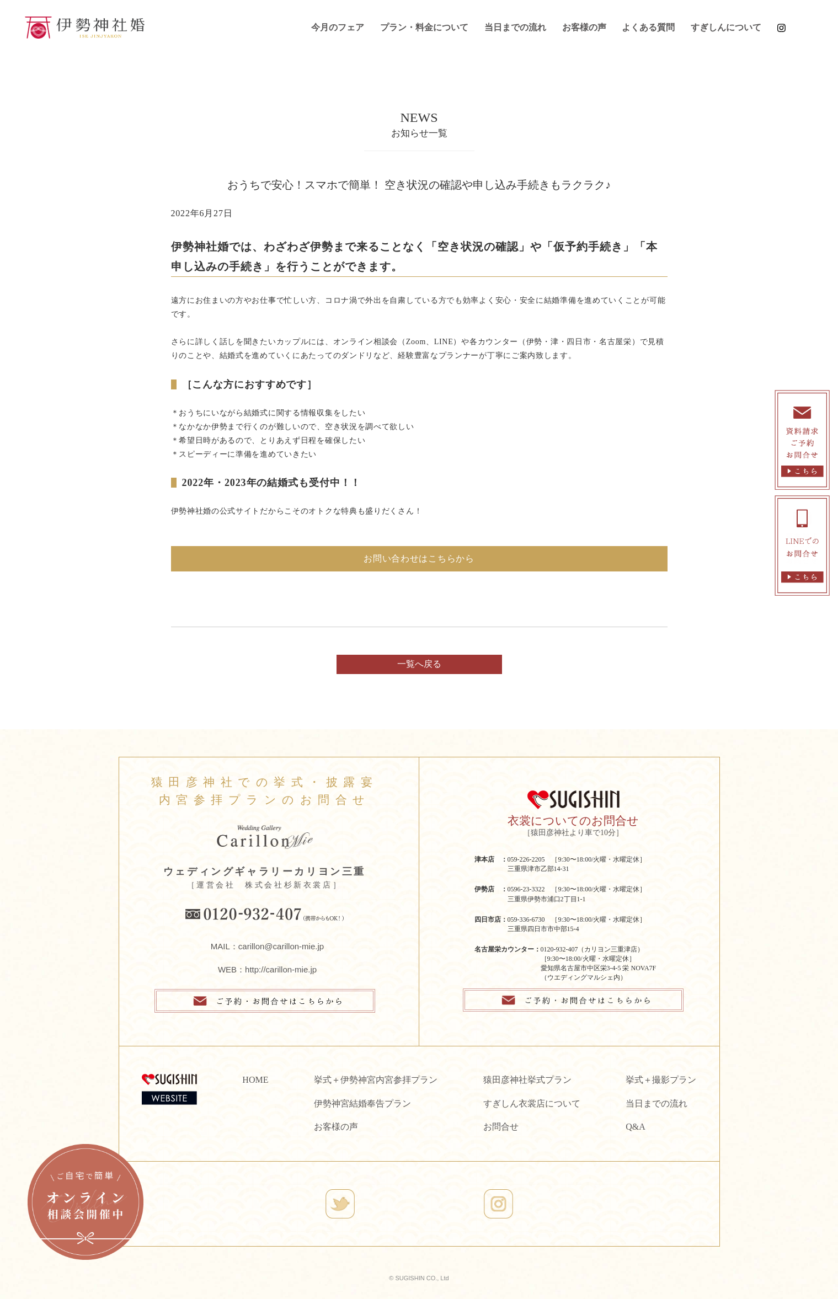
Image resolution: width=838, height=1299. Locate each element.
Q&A (635, 1126)
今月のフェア (337, 27)
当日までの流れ (515, 27)
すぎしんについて (726, 27)
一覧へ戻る (419, 664)
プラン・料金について (424, 27)
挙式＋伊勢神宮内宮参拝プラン (375, 1079)
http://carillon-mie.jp (281, 969)
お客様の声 (584, 27)
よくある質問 (648, 27)
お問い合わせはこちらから (419, 558)
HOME (255, 1079)
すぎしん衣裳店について (531, 1103)
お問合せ (501, 1126)
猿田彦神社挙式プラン (527, 1079)
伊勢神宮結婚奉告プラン (362, 1103)
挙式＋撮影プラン (661, 1079)
